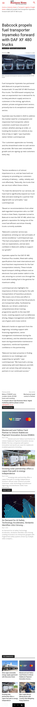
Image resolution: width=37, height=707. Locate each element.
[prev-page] (3, 705)
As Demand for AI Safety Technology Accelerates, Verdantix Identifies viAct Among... (18, 522)
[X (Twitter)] (21, 705)
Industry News (12, 7)
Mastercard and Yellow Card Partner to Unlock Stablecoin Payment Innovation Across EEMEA (18, 432)
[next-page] (6, 705)
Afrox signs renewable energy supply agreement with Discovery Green (10, 675)
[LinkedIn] (14, 705)
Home (4, 7)
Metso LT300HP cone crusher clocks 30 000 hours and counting (9, 396)
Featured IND (5, 48)
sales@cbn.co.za (7, 405)
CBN (8, 52)
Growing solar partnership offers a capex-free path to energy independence (17, 471)
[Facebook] (18, 705)
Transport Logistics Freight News (18, 48)
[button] (3, 3)
